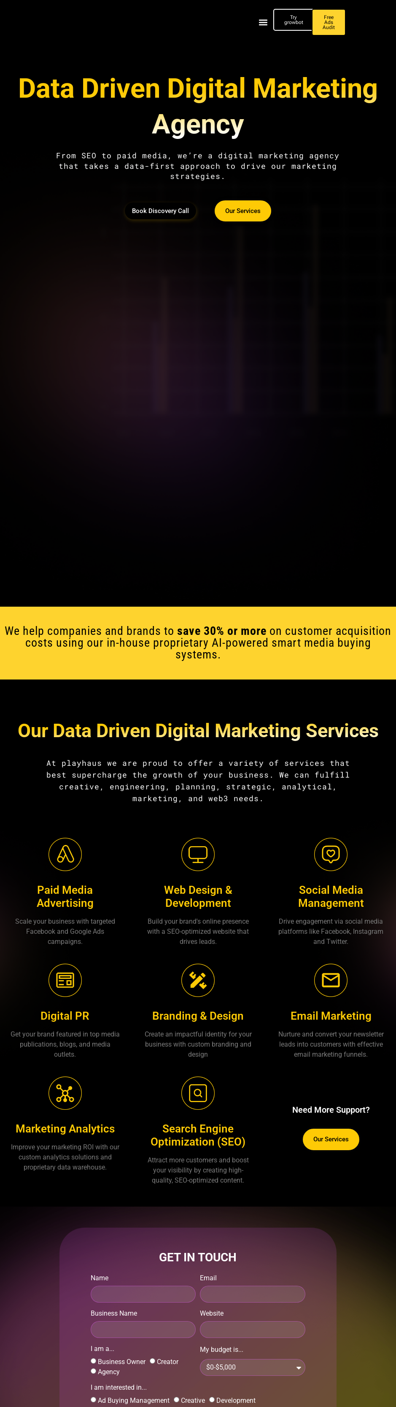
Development (236, 1400)
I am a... (102, 1349)
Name (99, 1278)
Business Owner (121, 1362)
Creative (193, 1400)
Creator (167, 1362)
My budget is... (221, 1350)
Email (208, 1278)
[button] (263, 22)
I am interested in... (119, 1387)
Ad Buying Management (134, 1400)
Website (212, 1313)
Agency (109, 1372)
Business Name (114, 1313)
